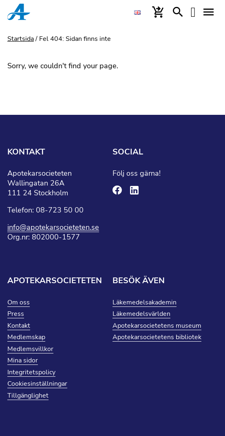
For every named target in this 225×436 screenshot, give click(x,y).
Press (15, 313)
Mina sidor (22, 360)
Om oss (18, 302)
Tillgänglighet (28, 395)
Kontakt (18, 325)
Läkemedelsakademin (144, 302)
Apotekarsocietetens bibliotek (156, 337)
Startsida (20, 38)
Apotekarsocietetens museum (156, 325)
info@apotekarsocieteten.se (53, 227)
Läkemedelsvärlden (141, 313)
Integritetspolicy (31, 372)
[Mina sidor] (193, 12)
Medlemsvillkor (30, 348)
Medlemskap (26, 337)
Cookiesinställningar (37, 383)
